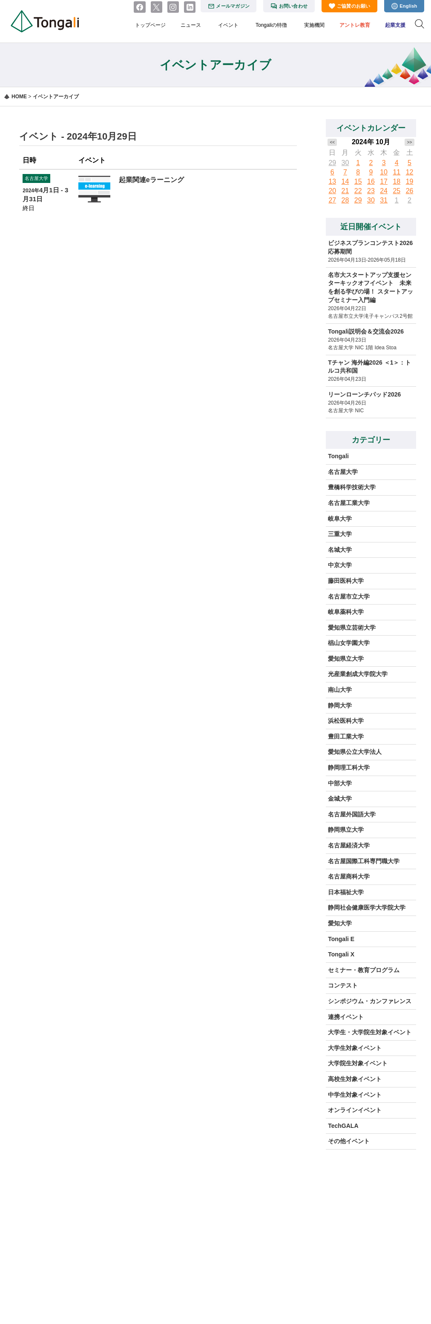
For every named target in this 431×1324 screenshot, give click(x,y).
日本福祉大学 (346, 892)
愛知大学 (340, 923)
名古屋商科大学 (349, 876)
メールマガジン (233, 6)
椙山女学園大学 (349, 642)
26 (410, 190)
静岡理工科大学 (349, 767)
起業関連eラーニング (151, 179)
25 (396, 190)
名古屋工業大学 (349, 502)
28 (345, 200)
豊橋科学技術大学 (352, 487)
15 (358, 181)
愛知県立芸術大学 (352, 627)
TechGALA (343, 1125)
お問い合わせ (293, 6)
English (408, 6)
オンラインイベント (355, 1110)
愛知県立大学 (346, 658)
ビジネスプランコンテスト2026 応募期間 (370, 247)
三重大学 (340, 534)
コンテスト (343, 985)
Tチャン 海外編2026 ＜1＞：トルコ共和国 (369, 366)
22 (358, 190)
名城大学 (340, 549)
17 (384, 181)
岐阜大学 (340, 518)
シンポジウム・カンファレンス (369, 1001)
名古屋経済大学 (349, 845)
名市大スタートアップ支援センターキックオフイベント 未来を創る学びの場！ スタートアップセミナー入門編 (370, 287)
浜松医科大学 (346, 720)
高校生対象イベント (355, 1079)
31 (384, 200)
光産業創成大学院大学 (358, 674)
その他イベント (349, 1141)
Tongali (338, 456)
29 (332, 162)
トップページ (150, 25)
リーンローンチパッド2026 (364, 394)
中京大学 (340, 565)
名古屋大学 (343, 471)
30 (345, 162)
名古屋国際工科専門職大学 (363, 861)
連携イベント (346, 1016)
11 (396, 172)
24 (384, 190)
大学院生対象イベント (358, 1063)
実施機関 (314, 25)
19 (410, 181)
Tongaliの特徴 (271, 25)
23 (371, 190)
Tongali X (341, 954)
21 (345, 190)
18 (396, 181)
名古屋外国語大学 (352, 814)
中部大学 (340, 783)
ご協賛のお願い (354, 6)
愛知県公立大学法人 (355, 751)
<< (332, 142)
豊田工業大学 (346, 736)
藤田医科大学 (346, 580)
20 (332, 190)
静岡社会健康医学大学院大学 (366, 907)
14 (345, 181)
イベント (228, 25)
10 (384, 172)
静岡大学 (340, 705)
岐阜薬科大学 (346, 611)
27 (332, 200)
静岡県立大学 (346, 829)
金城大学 (340, 798)
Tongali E (341, 939)
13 (332, 181)
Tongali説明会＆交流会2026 (366, 331)
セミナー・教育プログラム (363, 970)
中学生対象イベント (355, 1094)
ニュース (191, 25)
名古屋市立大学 (349, 596)
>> (409, 142)
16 (371, 181)
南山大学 (340, 689)
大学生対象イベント (355, 1047)
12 (410, 172)
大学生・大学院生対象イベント (369, 1032)
